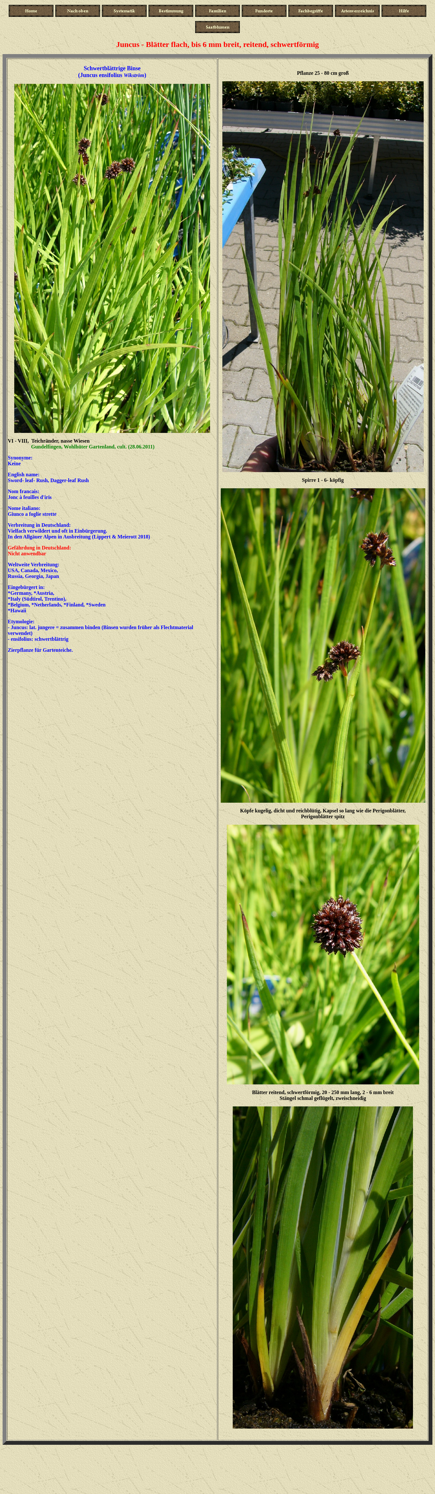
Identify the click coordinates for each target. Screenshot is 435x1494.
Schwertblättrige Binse (113, 68)
